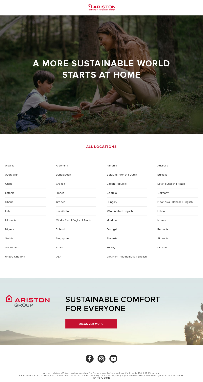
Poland (60, 229)
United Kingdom (15, 256)
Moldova (112, 220)
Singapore (62, 238)
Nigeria (9, 229)
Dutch (133, 174)
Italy (7, 211)
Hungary (112, 202)
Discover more (91, 324)
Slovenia (163, 238)
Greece (60, 202)
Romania (163, 229)
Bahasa (177, 202)
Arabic (181, 183)
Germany (163, 193)
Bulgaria (162, 174)
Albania (9, 165)
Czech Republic (116, 183)
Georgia (112, 193)
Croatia (60, 183)
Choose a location (101, 123)
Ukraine (162, 247)
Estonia (9, 193)
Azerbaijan (11, 174)
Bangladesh (63, 174)
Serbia (9, 238)
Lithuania (10, 220)
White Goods (101, 377)
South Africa (12, 247)
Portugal (112, 229)
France (60, 193)
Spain (59, 247)
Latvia (161, 211)
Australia (162, 165)
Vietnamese (128, 256)
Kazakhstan (63, 211)
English (171, 183)
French (123, 174)
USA (58, 256)
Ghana (9, 202)
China (8, 183)
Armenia (112, 165)
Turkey (111, 247)
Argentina (62, 165)
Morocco (163, 220)
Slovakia (112, 238)
